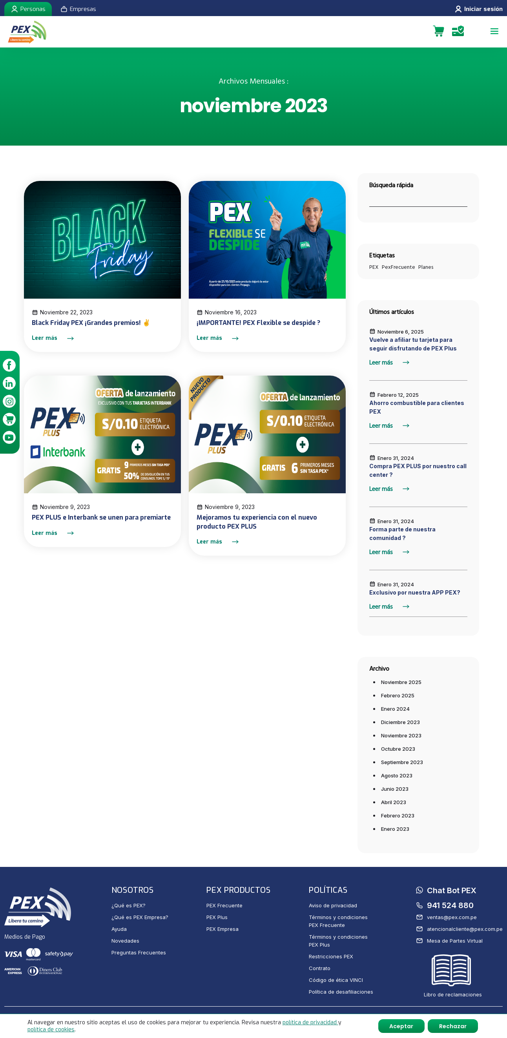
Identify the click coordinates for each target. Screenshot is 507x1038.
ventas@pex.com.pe (446, 917)
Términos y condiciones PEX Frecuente (338, 921)
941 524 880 (445, 905)
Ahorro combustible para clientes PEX (416, 407)
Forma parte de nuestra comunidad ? (402, 533)
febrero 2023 (397, 815)
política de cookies (51, 1029)
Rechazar (452, 1026)
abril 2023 (393, 802)
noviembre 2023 (401, 735)
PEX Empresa (222, 929)
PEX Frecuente (224, 905)
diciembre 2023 (400, 722)
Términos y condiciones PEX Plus (338, 941)
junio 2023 (395, 789)
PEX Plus (217, 917)
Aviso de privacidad (333, 905)
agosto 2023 (396, 775)
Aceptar (400, 1026)
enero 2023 (395, 829)
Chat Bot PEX (446, 891)
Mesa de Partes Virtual (449, 941)
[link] (10, 366)
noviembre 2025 (401, 682)
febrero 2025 (397, 695)
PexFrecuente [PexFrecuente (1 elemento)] (398, 267)
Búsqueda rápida (391, 185)
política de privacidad (310, 1022)
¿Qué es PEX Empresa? (139, 917)
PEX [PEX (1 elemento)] (374, 267)
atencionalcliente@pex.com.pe (459, 929)
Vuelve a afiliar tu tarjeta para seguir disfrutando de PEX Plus (413, 344)
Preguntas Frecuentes (138, 952)
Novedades (125, 941)
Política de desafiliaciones (341, 992)
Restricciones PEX (331, 956)
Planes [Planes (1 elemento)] (425, 267)
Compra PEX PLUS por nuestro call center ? (418, 470)
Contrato (319, 968)
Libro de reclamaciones (453, 976)
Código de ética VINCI (336, 980)
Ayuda (119, 929)
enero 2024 (395, 709)
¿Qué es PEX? (128, 905)
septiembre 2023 (402, 762)
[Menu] (493, 31)
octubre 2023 (398, 749)
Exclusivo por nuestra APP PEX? (414, 592)
